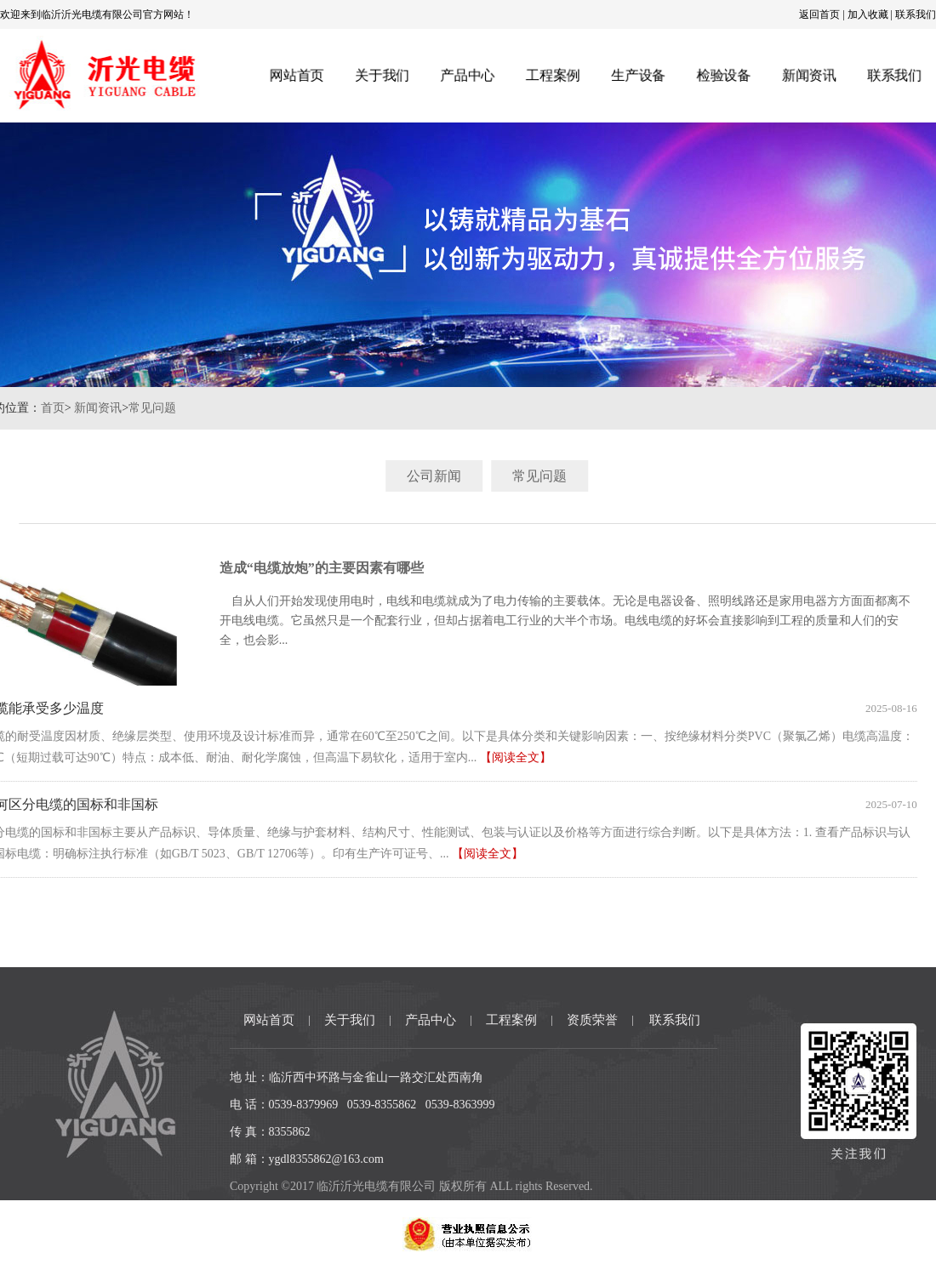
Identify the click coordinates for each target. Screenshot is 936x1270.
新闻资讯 (811, 75)
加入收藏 (868, 14)
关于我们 (380, 75)
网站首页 (294, 75)
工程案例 (552, 75)
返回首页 (819, 14)
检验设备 (724, 75)
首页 (29, 408)
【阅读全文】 (492, 757)
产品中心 (466, 75)
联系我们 (915, 14)
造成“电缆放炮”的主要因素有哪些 (298, 568)
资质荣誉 (592, 1020)
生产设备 (638, 75)
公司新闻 (458, 476)
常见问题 (128, 408)
